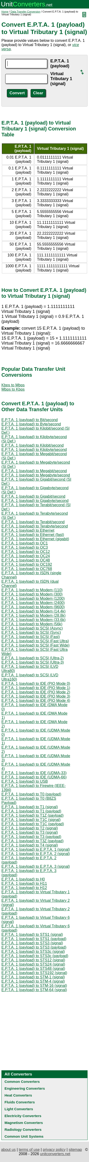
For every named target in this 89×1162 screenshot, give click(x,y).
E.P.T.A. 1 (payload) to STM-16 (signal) (34, 986)
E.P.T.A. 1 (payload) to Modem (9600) (33, 607)
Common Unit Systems (24, 1136)
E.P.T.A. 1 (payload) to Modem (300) (32, 594)
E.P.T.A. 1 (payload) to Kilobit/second (32, 445)
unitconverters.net (55, 1154)
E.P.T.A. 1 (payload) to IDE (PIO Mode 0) (35, 684)
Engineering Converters (25, 1088)
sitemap (75, 1150)
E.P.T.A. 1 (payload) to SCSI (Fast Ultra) (35, 641)
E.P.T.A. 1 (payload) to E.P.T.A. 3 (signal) (35, 866)
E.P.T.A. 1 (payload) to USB (24, 781)
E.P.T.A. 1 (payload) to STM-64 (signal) (34, 990)
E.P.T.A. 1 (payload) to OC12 (25, 552)
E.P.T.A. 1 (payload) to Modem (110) (32, 590)
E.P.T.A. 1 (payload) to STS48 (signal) (33, 969)
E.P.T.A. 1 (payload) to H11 (24, 883)
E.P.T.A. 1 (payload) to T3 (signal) (29, 832)
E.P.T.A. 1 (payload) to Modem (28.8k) (33, 615)
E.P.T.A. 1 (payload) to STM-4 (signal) (33, 981)
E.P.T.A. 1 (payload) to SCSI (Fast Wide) (35, 645)
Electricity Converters (23, 1116)
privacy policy (54, 1150)
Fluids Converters (20, 1102)
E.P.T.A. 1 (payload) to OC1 (24, 543)
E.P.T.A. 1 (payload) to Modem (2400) (33, 603)
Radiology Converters (23, 1129)
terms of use (29, 1150)
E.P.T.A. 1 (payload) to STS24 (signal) (33, 964)
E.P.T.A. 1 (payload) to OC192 (26, 564)
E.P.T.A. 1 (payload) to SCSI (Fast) (30, 637)
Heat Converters (18, 1095)
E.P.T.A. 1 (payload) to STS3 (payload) (33, 947)
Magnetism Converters (24, 1123)
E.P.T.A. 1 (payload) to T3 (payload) (31, 837)
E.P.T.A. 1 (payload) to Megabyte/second (35, 475)
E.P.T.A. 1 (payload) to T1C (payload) (32, 824)
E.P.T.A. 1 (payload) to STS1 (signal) (32, 935)
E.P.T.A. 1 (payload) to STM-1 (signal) (33, 977)
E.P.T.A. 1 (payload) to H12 (24, 888)
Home (4, 11)
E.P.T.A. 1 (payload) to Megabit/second (34, 471)
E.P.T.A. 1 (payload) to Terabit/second (33, 522)
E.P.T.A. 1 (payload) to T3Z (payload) (32, 841)
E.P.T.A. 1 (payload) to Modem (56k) (31, 624)
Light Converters (19, 1109)
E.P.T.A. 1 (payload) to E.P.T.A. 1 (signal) (35, 849)
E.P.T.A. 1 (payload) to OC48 (25, 560)
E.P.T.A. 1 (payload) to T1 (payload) (31, 811)
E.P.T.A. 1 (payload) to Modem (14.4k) (33, 611)
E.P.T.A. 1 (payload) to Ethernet (27, 530)
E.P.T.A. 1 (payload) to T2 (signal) (29, 828)
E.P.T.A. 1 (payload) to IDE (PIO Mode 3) (35, 696)
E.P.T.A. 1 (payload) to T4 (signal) (29, 845)
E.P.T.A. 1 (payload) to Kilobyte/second (34, 450)
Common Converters (22, 1082)
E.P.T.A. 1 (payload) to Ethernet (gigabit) (35, 539)
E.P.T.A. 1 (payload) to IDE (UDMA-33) (33, 773)
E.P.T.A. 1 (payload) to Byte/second (31, 424)
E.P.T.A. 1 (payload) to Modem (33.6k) (33, 620)
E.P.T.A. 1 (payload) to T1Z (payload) (32, 815)
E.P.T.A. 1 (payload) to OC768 (26, 569)
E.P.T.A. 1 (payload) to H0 (23, 879)
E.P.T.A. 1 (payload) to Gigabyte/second (35, 501)
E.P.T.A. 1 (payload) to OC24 (25, 556)
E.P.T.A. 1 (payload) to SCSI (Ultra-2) (32, 658)
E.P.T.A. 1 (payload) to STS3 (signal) (32, 943)
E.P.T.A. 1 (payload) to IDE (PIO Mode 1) (35, 688)
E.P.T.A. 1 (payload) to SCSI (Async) (32, 628)
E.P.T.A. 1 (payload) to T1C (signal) (31, 820)
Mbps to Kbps (13, 389)
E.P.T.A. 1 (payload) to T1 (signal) (29, 807)
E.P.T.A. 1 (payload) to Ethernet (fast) (32, 535)
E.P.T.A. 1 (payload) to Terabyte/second (34, 526)
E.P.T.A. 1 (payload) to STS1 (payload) (33, 939)
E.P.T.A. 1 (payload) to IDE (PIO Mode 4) (35, 701)
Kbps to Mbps (13, 385)
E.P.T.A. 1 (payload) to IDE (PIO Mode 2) (35, 692)
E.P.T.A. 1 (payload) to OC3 (24, 547)
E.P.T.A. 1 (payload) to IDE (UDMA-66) (33, 777)
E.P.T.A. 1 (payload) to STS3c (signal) (33, 952)
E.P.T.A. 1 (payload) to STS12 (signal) (33, 960)
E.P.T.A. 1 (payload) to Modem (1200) (33, 598)
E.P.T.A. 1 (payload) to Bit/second (29, 420)
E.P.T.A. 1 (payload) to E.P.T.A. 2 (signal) (35, 854)
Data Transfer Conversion (25, 11)
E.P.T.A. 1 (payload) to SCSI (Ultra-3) (32, 662)
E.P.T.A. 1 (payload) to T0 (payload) (31, 794)
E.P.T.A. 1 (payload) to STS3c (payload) (34, 956)
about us (8, 1150)
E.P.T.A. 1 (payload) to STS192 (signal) (34, 973)
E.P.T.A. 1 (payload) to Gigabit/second (33, 496)
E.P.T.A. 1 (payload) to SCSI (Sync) (31, 633)
